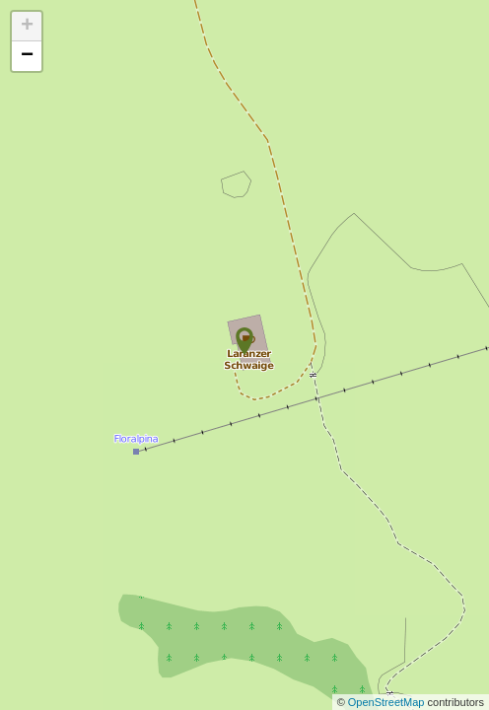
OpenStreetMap (388, 702)
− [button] (27, 56)
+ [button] (27, 26)
